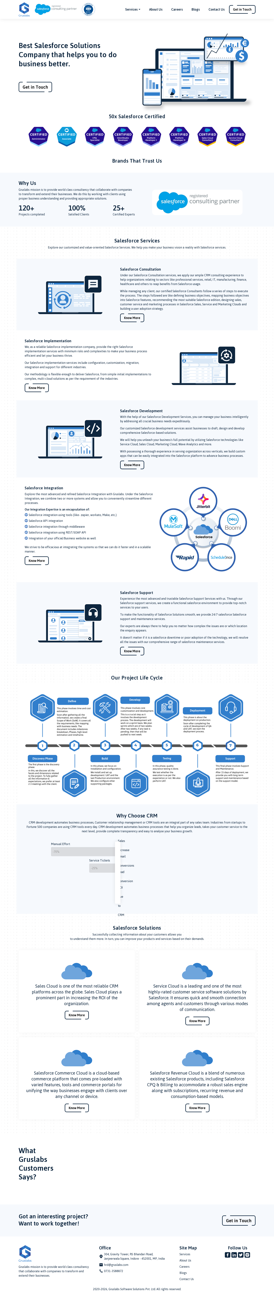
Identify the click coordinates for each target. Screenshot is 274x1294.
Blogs (196, 9)
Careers (177, 9)
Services (184, 1254)
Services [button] (131, 9)
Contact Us (217, 9)
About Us (155, 9)
